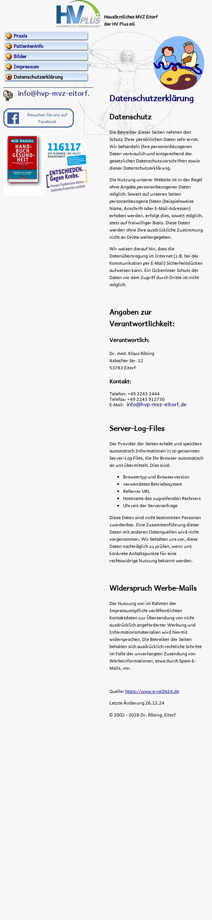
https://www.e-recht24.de (152, 691)
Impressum (26, 66)
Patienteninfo (28, 46)
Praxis (20, 35)
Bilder (20, 56)
